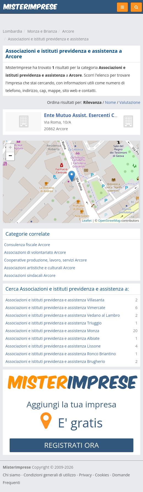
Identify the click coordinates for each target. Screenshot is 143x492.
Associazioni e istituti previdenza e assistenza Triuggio (54, 323)
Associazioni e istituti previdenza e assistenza (48, 38)
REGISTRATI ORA (71, 445)
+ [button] (10, 148)
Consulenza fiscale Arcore (27, 244)
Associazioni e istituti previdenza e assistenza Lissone (53, 346)
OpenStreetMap (109, 220)
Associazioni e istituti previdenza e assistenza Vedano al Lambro (63, 315)
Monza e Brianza (42, 31)
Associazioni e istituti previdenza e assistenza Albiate (53, 338)
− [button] (10, 156)
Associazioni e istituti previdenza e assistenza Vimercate (55, 307)
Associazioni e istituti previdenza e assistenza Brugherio (55, 361)
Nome (110, 102)
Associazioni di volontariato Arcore (35, 252)
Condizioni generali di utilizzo (50, 474)
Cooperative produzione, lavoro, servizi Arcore (45, 260)
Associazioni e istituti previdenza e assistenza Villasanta (55, 299)
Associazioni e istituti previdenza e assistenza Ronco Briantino (61, 353)
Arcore (68, 31)
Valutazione (129, 102)
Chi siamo (11, 474)
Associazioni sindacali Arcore (30, 275)
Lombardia (12, 31)
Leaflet (87, 220)
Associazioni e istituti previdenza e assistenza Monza (52, 330)
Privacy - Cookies (94, 474)
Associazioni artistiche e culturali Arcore (39, 267)
